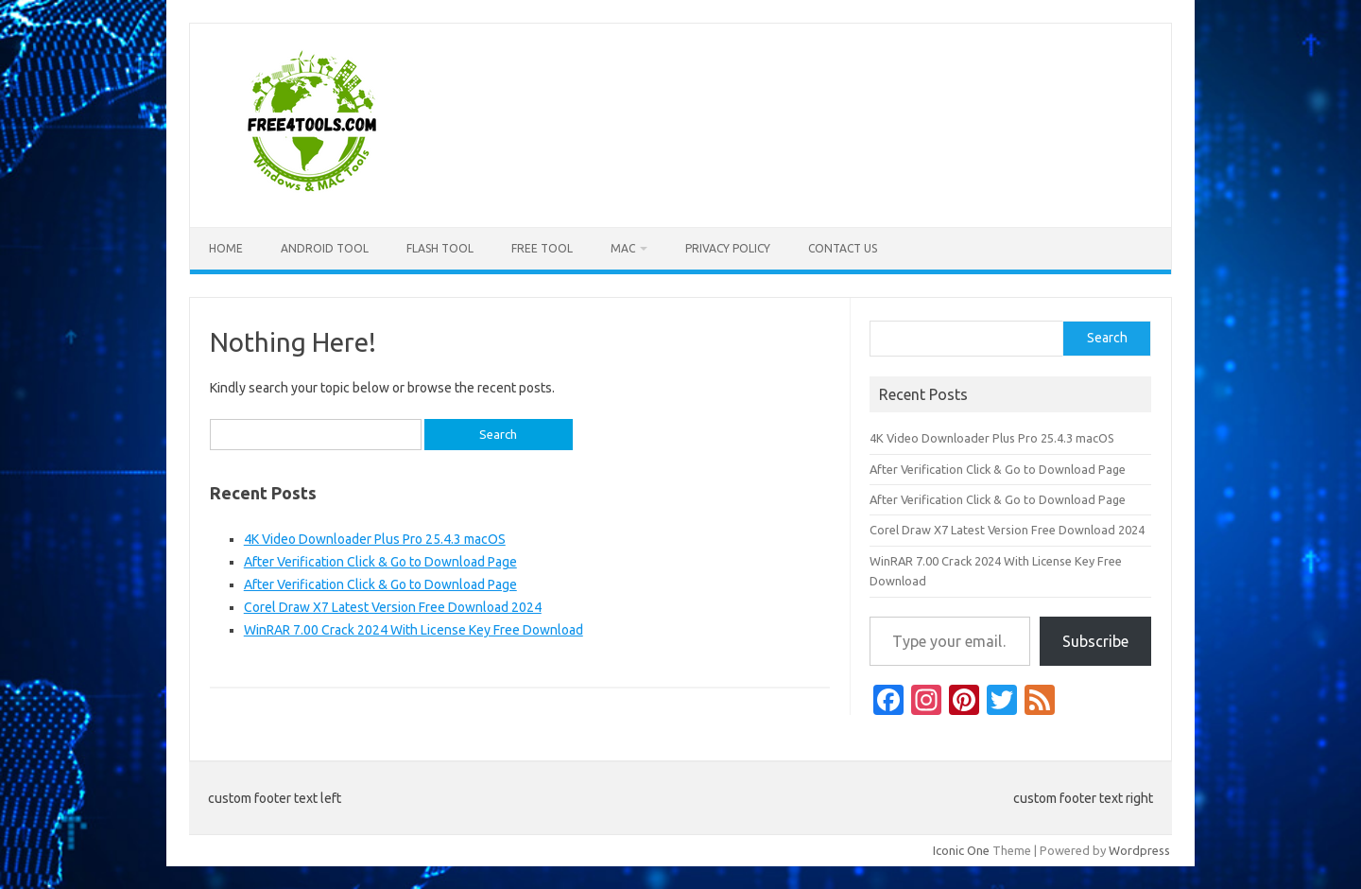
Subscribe (1095, 641)
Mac (623, 248)
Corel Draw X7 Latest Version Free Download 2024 (393, 607)
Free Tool (542, 248)
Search (1107, 337)
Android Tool (325, 248)
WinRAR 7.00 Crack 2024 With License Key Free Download (413, 629)
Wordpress (1139, 850)
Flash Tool (440, 248)
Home (226, 248)
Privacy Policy (727, 248)
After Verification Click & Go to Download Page (380, 561)
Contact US (842, 248)
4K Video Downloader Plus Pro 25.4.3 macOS (375, 539)
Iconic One (961, 850)
